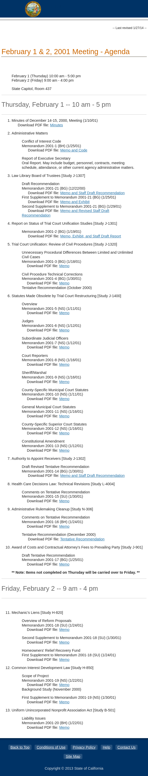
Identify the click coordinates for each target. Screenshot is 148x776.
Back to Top (19, 747)
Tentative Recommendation (82, 539)
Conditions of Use (51, 747)
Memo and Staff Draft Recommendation (92, 193)
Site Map (73, 756)
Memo (64, 266)
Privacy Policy (84, 747)
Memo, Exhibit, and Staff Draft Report (90, 236)
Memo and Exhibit (75, 202)
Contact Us (126, 747)
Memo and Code (73, 150)
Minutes (56, 125)
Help (106, 747)
